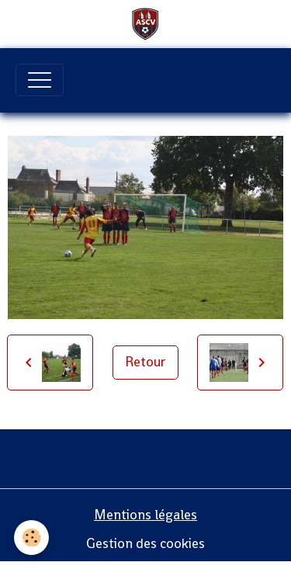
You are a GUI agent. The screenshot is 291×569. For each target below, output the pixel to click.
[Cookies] (31, 537)
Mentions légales (145, 514)
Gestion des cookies (145, 543)
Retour (145, 361)
